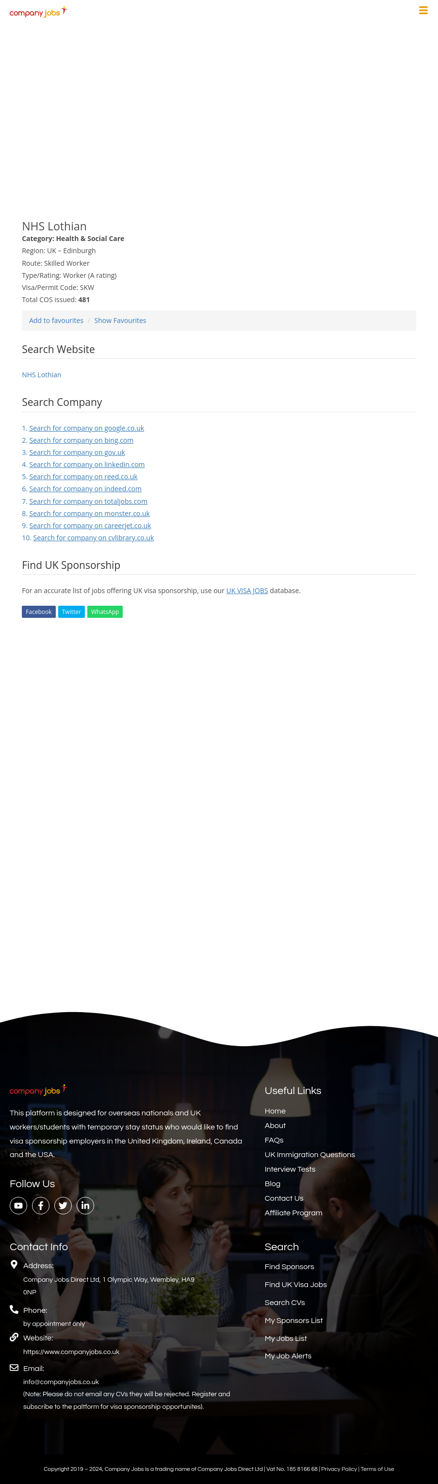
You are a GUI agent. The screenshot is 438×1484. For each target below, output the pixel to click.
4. (83, 464)
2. (77, 440)
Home (275, 1111)
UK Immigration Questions (310, 1155)
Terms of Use (377, 1469)
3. (73, 452)
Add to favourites (56, 320)
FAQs (274, 1140)
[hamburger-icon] (423, 11)
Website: (38, 1338)
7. (84, 501)
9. (86, 525)
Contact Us (284, 1198)
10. (88, 537)
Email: (33, 1368)
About (275, 1125)
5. (80, 476)
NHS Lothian (41, 374)
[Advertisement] (219, 115)
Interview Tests (290, 1169)
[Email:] (14, 1367)
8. (86, 513)
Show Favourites (120, 320)
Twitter (71, 612)
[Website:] (14, 1337)
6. (82, 488)
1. (83, 428)
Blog (272, 1184)
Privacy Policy (339, 1469)
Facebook (38, 612)
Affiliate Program (294, 1213)
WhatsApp (105, 612)
